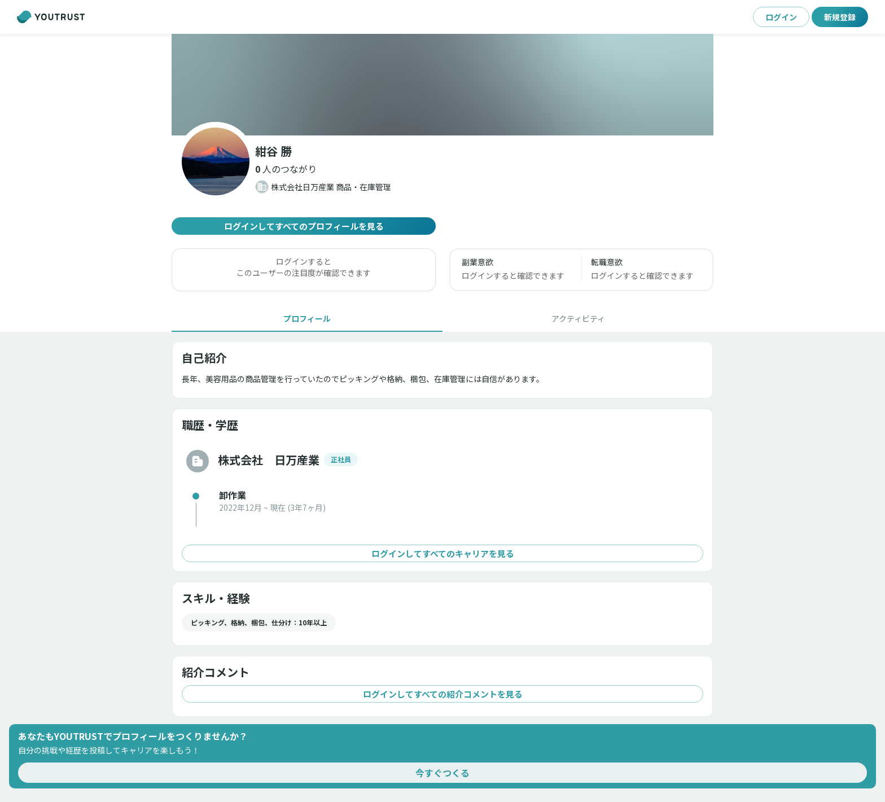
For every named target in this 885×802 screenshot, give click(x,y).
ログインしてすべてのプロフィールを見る (304, 226)
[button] (286, 169)
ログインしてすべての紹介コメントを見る (442, 694)
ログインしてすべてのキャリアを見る (442, 553)
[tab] (307, 318)
